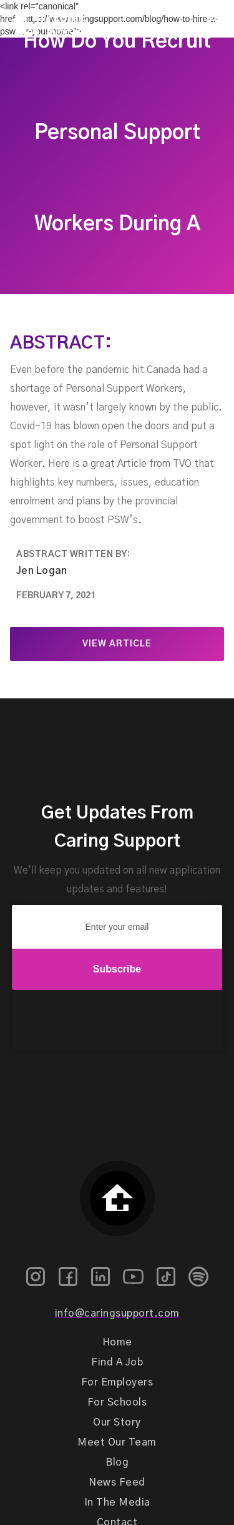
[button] (213, 20)
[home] (43, 21)
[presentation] (117, 1020)
